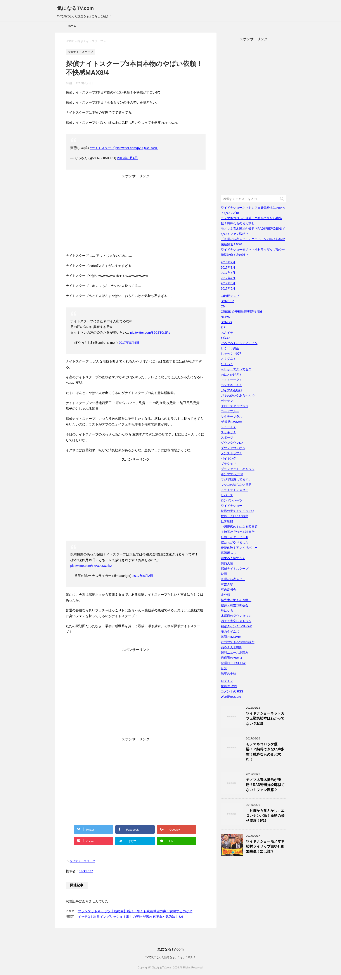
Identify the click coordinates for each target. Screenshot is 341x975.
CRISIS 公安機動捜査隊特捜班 (242, 311)
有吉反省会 (228, 589)
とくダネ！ (228, 359)
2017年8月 (228, 272)
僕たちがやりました (234, 542)
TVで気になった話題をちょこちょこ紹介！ (170, 957)
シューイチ (228, 427)
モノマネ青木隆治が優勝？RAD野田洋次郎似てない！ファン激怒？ (265, 785)
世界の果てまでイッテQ (237, 511)
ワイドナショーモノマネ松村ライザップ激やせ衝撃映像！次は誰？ (265, 847)
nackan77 (86, 871)
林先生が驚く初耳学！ (236, 600)
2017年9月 (228, 267)
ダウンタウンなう (233, 448)
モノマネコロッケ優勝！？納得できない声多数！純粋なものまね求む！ (265, 751)
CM (223, 306)
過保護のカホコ (231, 657)
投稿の (229, 686)
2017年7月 (228, 278)
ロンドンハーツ (231, 500)
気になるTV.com (75, 8)
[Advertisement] (135, 217)
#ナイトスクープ (102, 148)
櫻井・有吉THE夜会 (234, 605)
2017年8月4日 (127, 158)
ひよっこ (227, 364)
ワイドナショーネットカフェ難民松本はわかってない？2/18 (265, 718)
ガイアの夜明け (231, 390)
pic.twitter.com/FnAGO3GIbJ (91, 565)
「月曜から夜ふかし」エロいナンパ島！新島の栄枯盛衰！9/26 (265, 816)
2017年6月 (228, 283)
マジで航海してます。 (236, 479)
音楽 (224, 668)
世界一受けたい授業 (234, 516)
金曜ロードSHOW (233, 663)
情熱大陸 (227, 563)
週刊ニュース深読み (234, 652)
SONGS (226, 322)
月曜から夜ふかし (233, 579)
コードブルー (230, 411)
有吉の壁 (227, 584)
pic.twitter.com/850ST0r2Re (150, 332)
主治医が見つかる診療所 (237, 532)
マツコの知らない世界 (236, 484)
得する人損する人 (233, 558)
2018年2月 (228, 262)
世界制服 (227, 521)
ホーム (72, 25)
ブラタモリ (228, 463)
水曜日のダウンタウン (236, 616)
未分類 (225, 595)
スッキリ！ (228, 432)
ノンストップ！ (231, 453)
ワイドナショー (231, 505)
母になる (227, 610)
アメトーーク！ (231, 380)
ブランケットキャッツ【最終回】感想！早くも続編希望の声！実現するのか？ (135, 911)
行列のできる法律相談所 (237, 642)
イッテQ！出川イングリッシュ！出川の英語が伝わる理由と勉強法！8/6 (130, 916)
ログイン (227, 681)
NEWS (225, 317)
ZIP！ (225, 327)
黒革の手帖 (228, 673)
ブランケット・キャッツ (237, 469)
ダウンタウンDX (232, 442)
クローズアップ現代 (234, 406)
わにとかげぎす (231, 374)
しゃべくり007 (231, 353)
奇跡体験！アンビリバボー (239, 547)
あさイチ (227, 332)
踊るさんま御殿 (231, 647)
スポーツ (227, 437)
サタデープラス (231, 416)
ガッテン (227, 400)
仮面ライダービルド (234, 537)
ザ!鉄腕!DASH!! (231, 421)
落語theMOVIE (231, 636)
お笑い (225, 338)
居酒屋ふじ (228, 553)
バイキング (228, 458)
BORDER (227, 301)
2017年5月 (228, 288)
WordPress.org (231, 696)
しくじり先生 (230, 348)
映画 (224, 574)
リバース (227, 495)
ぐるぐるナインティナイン (239, 343)
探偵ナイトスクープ (82, 861)
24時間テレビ (230, 296)
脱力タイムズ (230, 631)
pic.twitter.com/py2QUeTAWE (136, 148)
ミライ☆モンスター (234, 490)
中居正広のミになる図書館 (239, 526)
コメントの (232, 691)
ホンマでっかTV (232, 474)
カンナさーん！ (231, 385)
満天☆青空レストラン (236, 621)
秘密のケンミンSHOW (236, 626)
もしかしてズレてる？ (236, 369)
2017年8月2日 (142, 576)
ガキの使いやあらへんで (237, 395)
